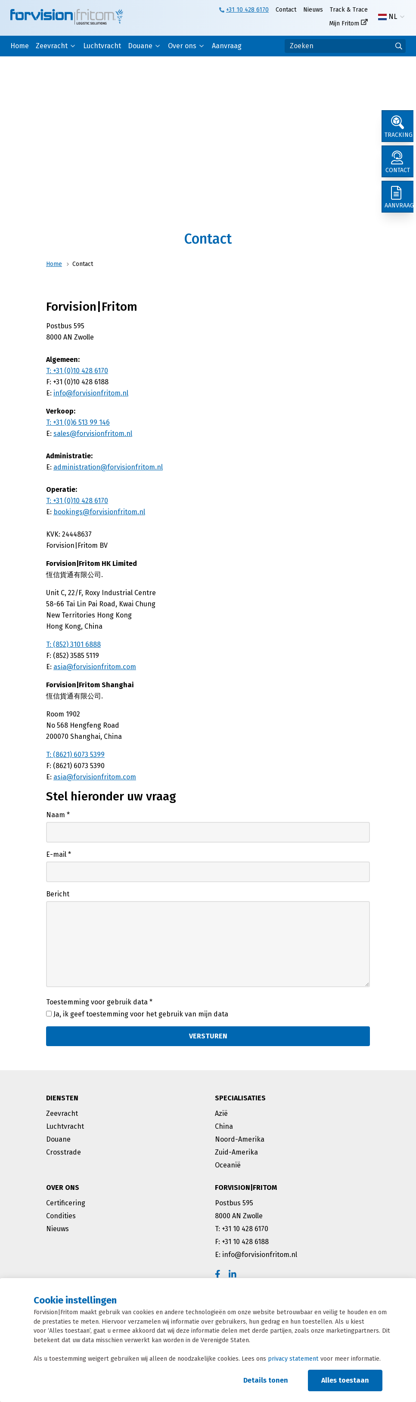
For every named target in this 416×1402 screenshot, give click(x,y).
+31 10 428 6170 (247, 9)
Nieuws (313, 9)
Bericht (57, 894)
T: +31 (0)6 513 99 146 (78, 422)
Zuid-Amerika (236, 1152)
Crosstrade (63, 1152)
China (224, 1126)
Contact (286, 9)
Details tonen (265, 1380)
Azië (221, 1113)
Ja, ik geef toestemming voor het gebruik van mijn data (140, 1014)
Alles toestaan (345, 1380)
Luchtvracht (102, 46)
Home (19, 46)
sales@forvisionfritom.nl (92, 433)
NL (387, 16)
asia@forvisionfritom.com (94, 667)
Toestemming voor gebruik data (99, 1002)
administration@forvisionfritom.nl (108, 467)
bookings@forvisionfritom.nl (99, 512)
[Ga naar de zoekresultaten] (398, 46)
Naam (58, 815)
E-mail (58, 854)
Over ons (182, 46)
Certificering (65, 1203)
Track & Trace (349, 9)
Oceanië (228, 1165)
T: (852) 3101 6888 (73, 644)
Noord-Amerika (239, 1139)
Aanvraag (227, 46)
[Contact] (399, 165)
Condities (61, 1216)
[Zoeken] (345, 46)
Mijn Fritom (344, 23)
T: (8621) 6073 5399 (75, 754)
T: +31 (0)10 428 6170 (77, 371)
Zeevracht (52, 46)
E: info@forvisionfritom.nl (256, 1255)
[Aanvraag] (399, 203)
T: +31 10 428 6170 (241, 1229)
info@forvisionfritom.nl (90, 393)
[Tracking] (399, 127)
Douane (140, 46)
